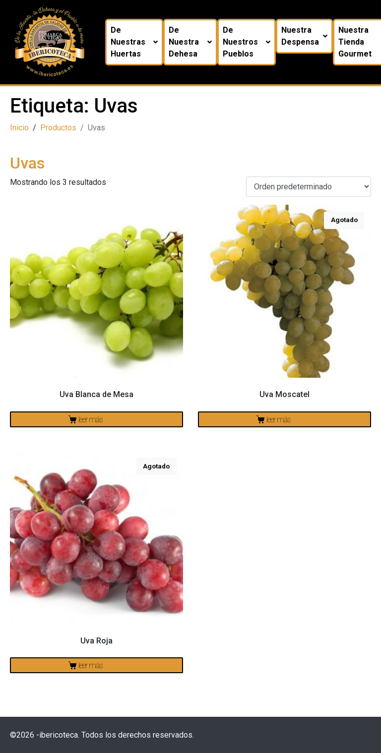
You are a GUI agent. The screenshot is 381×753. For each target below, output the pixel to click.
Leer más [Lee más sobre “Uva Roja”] (90, 665)
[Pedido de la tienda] (308, 186)
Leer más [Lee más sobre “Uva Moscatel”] (278, 419)
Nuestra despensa (304, 36)
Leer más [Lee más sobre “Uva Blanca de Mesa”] (90, 419)
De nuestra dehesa (190, 41)
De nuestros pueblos (246, 41)
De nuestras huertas (134, 41)
